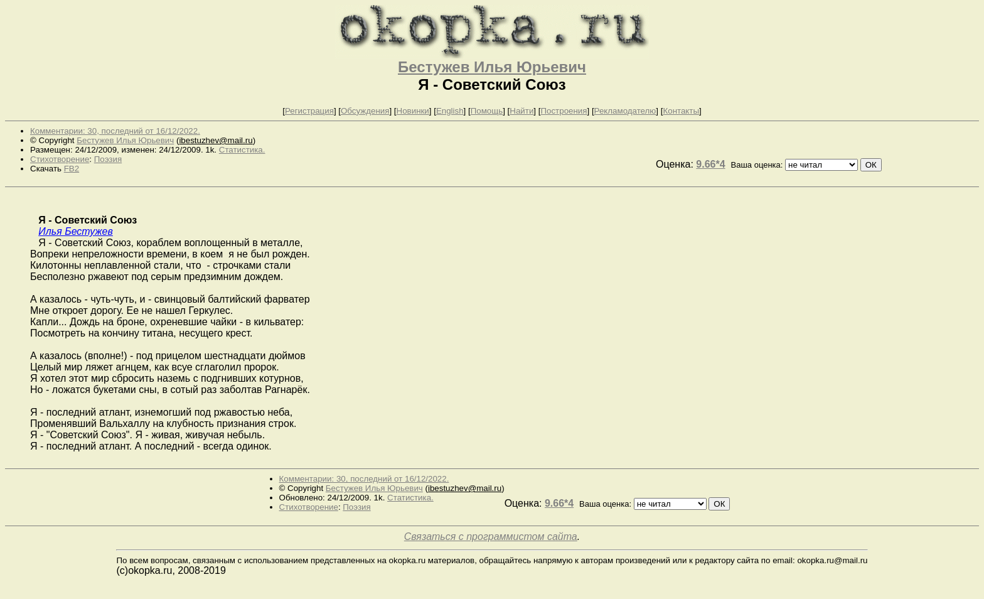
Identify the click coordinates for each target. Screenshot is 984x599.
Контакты (681, 111)
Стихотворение (59, 159)
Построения (563, 111)
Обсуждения (365, 111)
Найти (521, 111)
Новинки (413, 111)
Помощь (487, 111)
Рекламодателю (625, 111)
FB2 (71, 168)
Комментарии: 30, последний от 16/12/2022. (115, 131)
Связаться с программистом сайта (490, 536)
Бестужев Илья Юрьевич (492, 66)
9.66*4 (710, 164)
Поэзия (108, 159)
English (450, 111)
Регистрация (309, 111)
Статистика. (242, 149)
